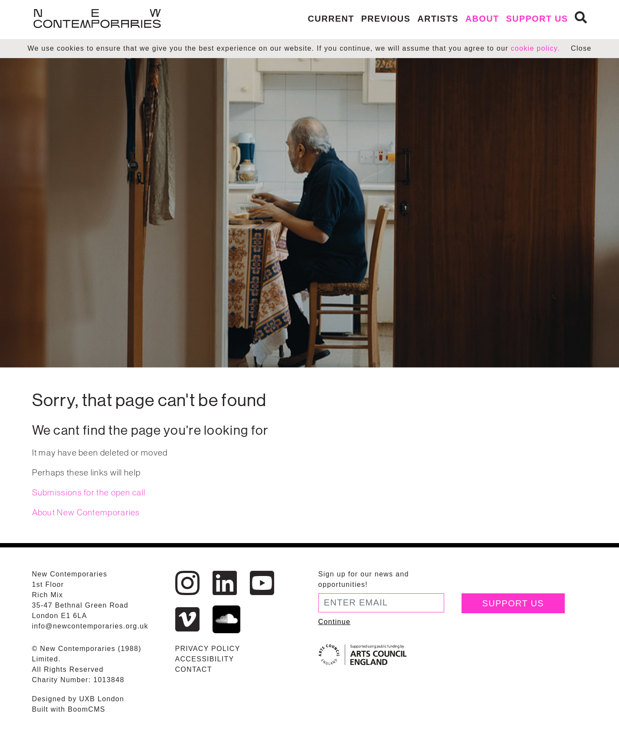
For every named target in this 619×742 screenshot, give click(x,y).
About (482, 18)
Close (581, 48)
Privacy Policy (207, 648)
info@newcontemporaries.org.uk (90, 626)
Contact (193, 669)
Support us (537, 18)
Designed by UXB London (78, 699)
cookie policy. (535, 48)
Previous (385, 18)
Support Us (513, 603)
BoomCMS (86, 709)
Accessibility (204, 659)
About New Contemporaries (86, 512)
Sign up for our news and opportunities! (363, 579)
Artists (438, 18)
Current (331, 18)
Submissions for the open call (89, 492)
